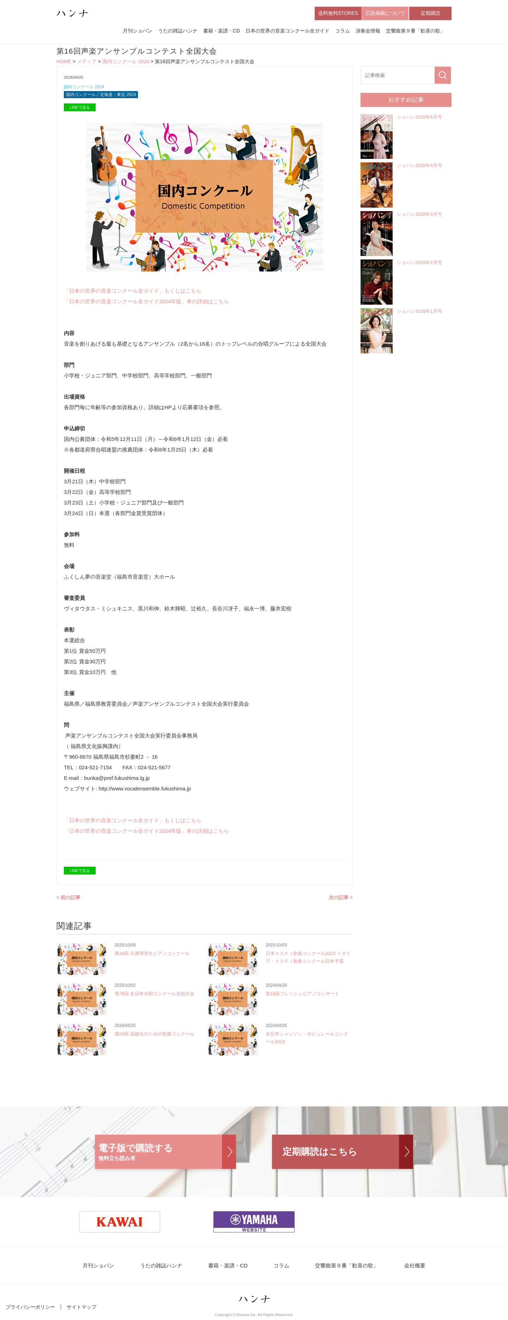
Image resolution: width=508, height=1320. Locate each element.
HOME (63, 62)
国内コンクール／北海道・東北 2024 (104, 95)
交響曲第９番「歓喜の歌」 (415, 31)
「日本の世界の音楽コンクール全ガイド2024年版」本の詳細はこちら (146, 303)
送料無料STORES (338, 13)
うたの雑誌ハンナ (178, 31)
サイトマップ (81, 1309)
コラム (342, 31)
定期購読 (430, 13)
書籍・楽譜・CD (221, 31)
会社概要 (410, 1267)
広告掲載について (385, 13)
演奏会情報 (368, 31)
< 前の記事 (68, 899)
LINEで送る (79, 109)
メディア (87, 62)
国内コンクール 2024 (125, 62)
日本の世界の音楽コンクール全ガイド (287, 31)
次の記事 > (341, 899)
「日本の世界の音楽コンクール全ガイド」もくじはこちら (132, 292)
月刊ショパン (137, 31)
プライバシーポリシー (30, 1309)
